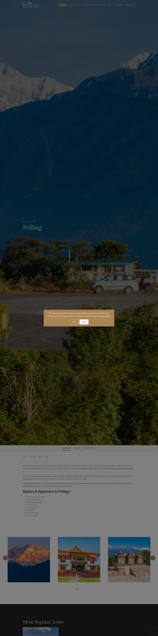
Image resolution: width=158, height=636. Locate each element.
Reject (74, 322)
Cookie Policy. (105, 316)
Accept (84, 322)
